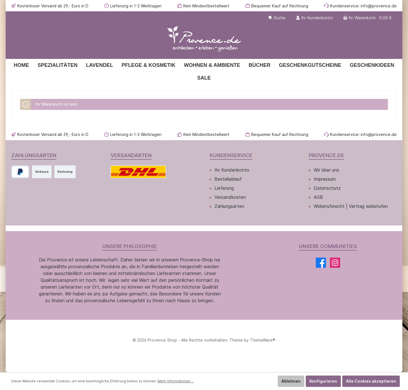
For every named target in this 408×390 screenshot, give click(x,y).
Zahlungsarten (229, 206)
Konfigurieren (323, 381)
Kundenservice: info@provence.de (363, 5)
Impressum (325, 179)
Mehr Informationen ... (176, 381)
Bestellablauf (228, 179)
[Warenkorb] (368, 17)
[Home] (21, 65)
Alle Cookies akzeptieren (371, 381)
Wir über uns (326, 170)
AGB (318, 197)
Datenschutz (327, 188)
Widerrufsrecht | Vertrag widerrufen (351, 206)
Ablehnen (291, 381)
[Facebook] (320, 262)
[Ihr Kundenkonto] (314, 17)
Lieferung (224, 188)
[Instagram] (335, 262)
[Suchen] (277, 17)
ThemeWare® (262, 340)
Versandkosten (230, 197)
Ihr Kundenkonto (231, 170)
